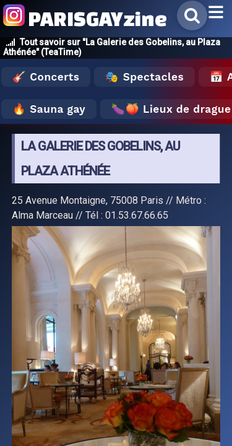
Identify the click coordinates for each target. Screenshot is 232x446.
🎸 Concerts (45, 77)
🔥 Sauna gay (48, 109)
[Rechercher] (192, 15)
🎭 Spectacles (144, 77)
